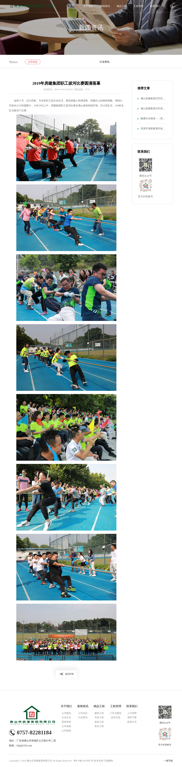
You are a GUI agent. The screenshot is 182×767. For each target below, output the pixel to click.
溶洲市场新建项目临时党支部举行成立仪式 (153, 130)
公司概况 (66, 713)
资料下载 (132, 717)
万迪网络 (108, 760)
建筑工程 (99, 713)
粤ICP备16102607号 (83, 760)
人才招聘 (132, 713)
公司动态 (33, 61)
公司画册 (66, 726)
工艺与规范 (115, 713)
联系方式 (132, 722)
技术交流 (115, 717)
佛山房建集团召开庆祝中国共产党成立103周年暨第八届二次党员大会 (153, 100)
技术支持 (98, 760)
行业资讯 (104, 61)
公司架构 (66, 730)
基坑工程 (99, 726)
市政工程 (99, 717)
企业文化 (66, 717)
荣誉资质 (66, 722)
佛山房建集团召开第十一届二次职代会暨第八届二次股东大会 (153, 110)
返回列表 (69, 674)
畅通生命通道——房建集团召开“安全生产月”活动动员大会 (153, 120)
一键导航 (168, 760)
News (13, 62)
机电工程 (99, 722)
